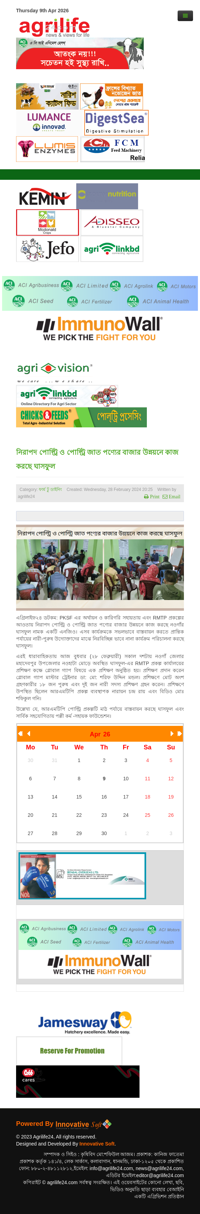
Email (173, 496)
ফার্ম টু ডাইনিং (51, 489)
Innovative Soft (96, 1144)
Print (154, 496)
